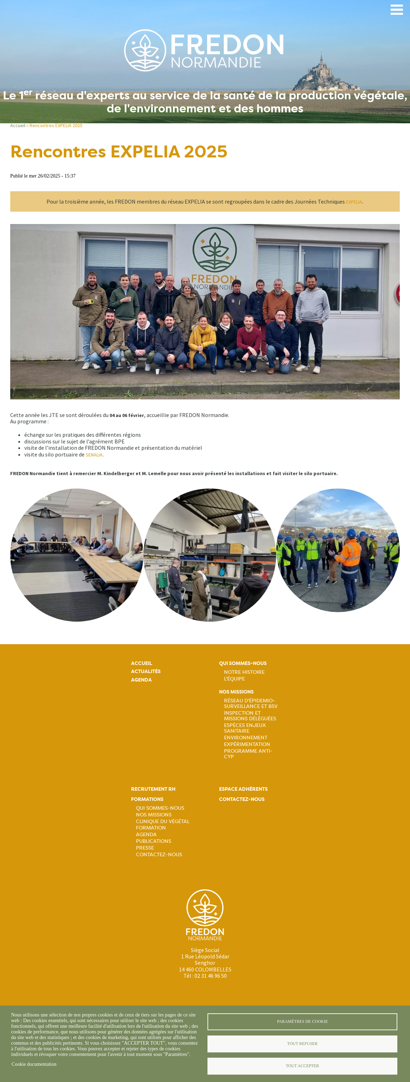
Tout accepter (302, 1065)
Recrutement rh (153, 789)
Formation (151, 828)
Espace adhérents (243, 789)
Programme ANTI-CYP (248, 754)
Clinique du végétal (163, 821)
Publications (153, 841)
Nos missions (236, 692)
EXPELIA (354, 202)
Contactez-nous (159, 854)
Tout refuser (302, 1043)
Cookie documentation (34, 1064)
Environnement (245, 737)
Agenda (141, 680)
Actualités (146, 671)
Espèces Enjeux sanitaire (245, 728)
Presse (145, 848)
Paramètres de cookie (302, 1021)
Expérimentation (247, 744)
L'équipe (234, 679)
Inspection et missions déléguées (250, 716)
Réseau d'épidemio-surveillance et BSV (251, 703)
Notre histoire (244, 672)
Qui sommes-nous (243, 663)
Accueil (17, 125)
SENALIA (94, 455)
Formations (147, 799)
